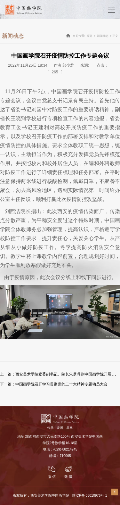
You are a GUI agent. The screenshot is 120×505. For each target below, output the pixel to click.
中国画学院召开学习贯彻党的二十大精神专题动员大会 (54, 384)
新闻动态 (102, 35)
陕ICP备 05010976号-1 (89, 495)
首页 (89, 35)
